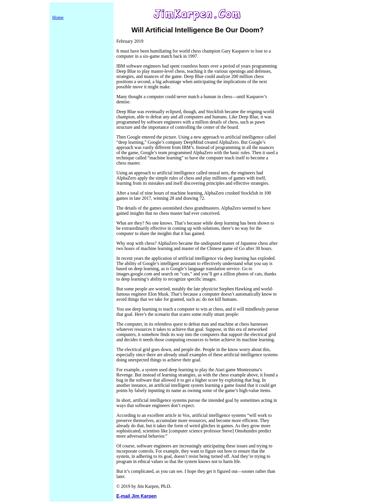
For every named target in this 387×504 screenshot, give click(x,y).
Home (58, 17)
